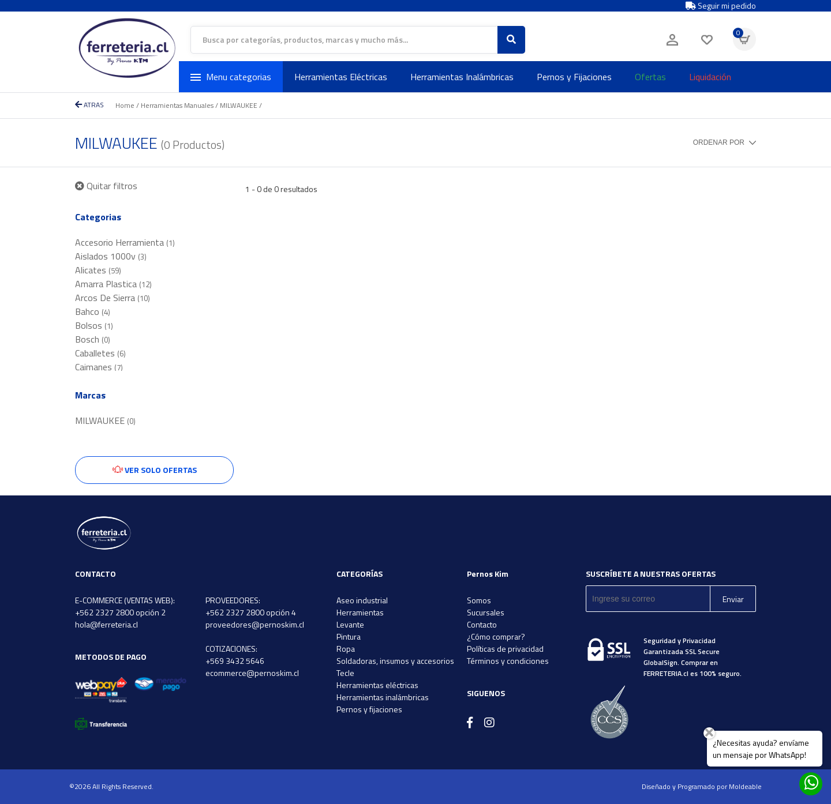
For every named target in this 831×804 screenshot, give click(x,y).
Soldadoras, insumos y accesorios (395, 661)
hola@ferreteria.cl (106, 624)
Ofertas (650, 77)
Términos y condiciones (508, 661)
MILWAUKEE (238, 105)
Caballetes (100, 353)
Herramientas (360, 612)
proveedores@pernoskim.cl (254, 624)
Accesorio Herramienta (125, 242)
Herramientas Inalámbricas (462, 77)
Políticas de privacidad (505, 649)
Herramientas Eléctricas (340, 77)
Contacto (482, 624)
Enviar (733, 599)
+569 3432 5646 (234, 661)
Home (124, 105)
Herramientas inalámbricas (382, 697)
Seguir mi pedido (721, 6)
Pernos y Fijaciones (574, 77)
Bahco (92, 311)
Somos (479, 600)
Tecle (345, 673)
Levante (350, 624)
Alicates (98, 270)
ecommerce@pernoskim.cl (252, 673)
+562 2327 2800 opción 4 (250, 612)
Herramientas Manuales (177, 105)
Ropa (345, 649)
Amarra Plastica (113, 284)
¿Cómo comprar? (496, 636)
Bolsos (94, 325)
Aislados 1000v (111, 256)
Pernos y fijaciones (369, 709)
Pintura (348, 636)
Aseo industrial (362, 600)
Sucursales (485, 612)
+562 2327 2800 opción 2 (120, 612)
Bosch (92, 339)
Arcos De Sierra (112, 298)
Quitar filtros (106, 186)
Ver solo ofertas (155, 470)
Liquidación (710, 77)
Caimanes (99, 367)
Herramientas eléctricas (377, 685)
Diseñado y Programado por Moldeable (702, 786)
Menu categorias (230, 77)
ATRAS (89, 104)
